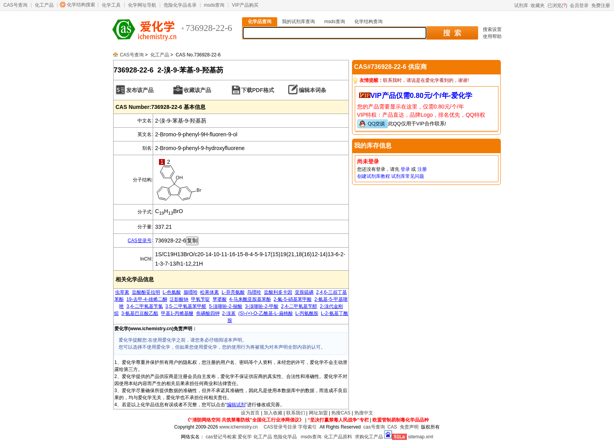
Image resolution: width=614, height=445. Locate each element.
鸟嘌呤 (254, 292)
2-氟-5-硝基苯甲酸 (293, 299)
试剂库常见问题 (407, 176)
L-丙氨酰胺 (306, 313)
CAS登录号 (140, 240)
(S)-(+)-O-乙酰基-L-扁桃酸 (265, 313)
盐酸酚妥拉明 (146, 292)
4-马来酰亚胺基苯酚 (250, 299)
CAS (392, 427)
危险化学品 (285, 437)
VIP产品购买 (245, 5)
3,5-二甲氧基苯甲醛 (185, 306)
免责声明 (409, 427)
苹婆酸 (220, 299)
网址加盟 (318, 413)
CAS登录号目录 (280, 427)
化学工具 (111, 5)
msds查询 (214, 5)
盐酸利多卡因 (278, 292)
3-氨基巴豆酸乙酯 (140, 313)
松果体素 (209, 292)
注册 (422, 169)
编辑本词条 (312, 90)
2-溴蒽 (229, 313)
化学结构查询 (368, 21)
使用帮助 (492, 36)
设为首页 (250, 413)
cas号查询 (374, 427)
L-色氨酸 (172, 292)
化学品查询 (259, 21)
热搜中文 (363, 413)
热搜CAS (340, 413)
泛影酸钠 (179, 299)
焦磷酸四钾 (208, 313)
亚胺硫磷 (304, 292)
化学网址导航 (142, 5)
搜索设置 (492, 29)
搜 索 (452, 33)
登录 (405, 169)
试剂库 (521, 5)
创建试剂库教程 (373, 176)
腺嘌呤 (191, 292)
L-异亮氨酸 (233, 292)
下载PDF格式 (257, 90)
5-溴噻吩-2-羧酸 (225, 306)
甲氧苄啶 (200, 299)
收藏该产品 (197, 90)
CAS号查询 (15, 5)
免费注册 (600, 5)
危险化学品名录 (180, 5)
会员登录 (579, 5)
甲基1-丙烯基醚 (177, 313)
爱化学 (245, 437)
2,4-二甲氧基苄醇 (299, 306)
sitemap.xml (420, 437)
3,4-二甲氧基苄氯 (144, 306)
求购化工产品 (369, 437)
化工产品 (44, 5)
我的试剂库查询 (298, 21)
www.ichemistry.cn (238, 427)
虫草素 (122, 292)
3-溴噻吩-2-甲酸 (261, 306)
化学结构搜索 (81, 4)
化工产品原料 (338, 437)
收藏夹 (538, 5)
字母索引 (307, 427)
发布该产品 (140, 90)
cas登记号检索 (221, 437)
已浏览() (557, 5)
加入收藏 (273, 413)
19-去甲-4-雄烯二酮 (146, 299)
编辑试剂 (236, 404)
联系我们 (295, 413)
